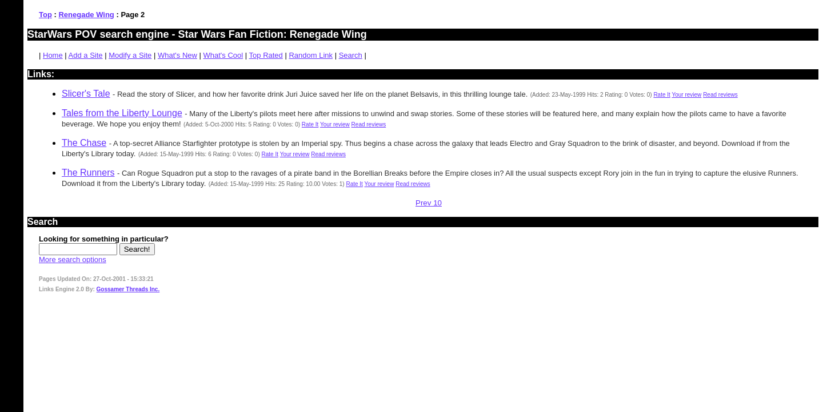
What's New (177, 55)
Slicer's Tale (86, 93)
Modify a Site (130, 55)
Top (45, 14)
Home (53, 55)
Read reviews (720, 95)
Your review (686, 95)
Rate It (661, 95)
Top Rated (266, 55)
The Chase (84, 143)
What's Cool (223, 55)
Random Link (311, 55)
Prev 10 (429, 203)
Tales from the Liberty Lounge (122, 113)
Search (350, 55)
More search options (72, 259)
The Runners (88, 172)
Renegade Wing (86, 14)
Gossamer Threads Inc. (128, 289)
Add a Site (86, 55)
